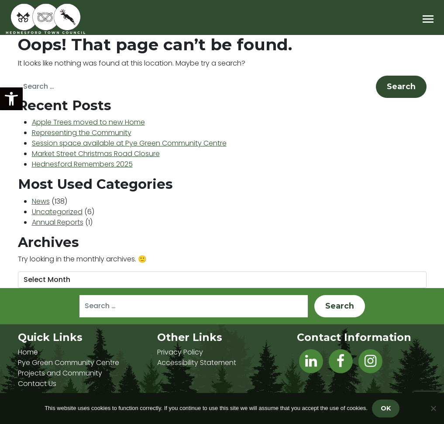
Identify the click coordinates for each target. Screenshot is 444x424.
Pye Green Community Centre (68, 363)
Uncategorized (57, 212)
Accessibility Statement (196, 363)
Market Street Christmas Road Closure (96, 154)
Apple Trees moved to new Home (88, 122)
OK (386, 408)
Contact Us (37, 384)
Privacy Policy (180, 352)
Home (28, 352)
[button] (11, 98)
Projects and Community (60, 373)
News (41, 201)
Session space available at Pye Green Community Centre (129, 143)
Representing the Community (81, 133)
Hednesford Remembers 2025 (82, 164)
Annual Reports (57, 222)
